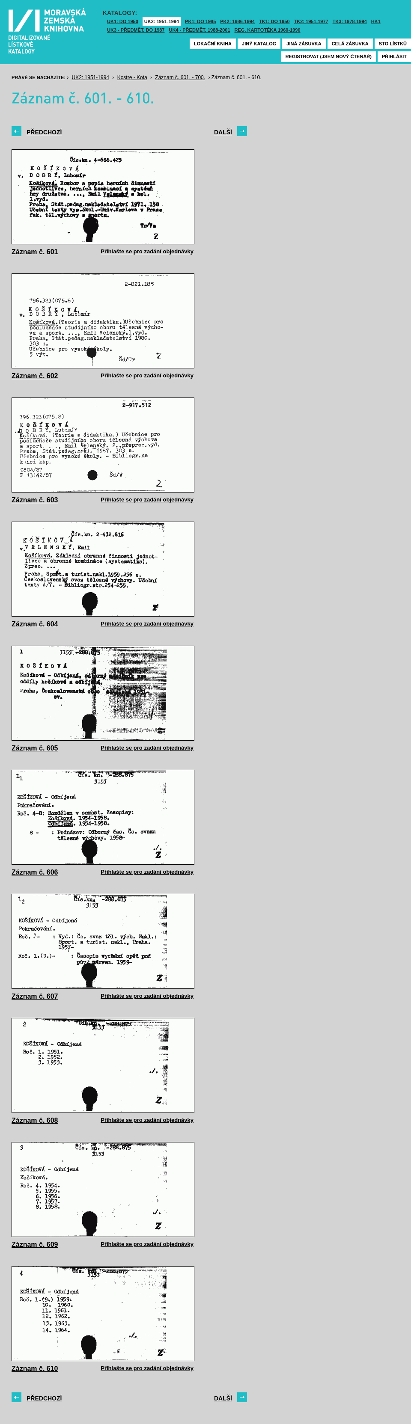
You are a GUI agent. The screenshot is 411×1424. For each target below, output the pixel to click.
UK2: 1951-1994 (161, 21)
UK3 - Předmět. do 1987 (135, 30)
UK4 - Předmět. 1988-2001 (199, 30)
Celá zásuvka (350, 43)
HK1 (376, 21)
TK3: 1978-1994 (350, 21)
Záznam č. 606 (35, 872)
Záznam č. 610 (35, 1368)
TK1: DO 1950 (274, 21)
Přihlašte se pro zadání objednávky (147, 251)
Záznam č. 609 (35, 1244)
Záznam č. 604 (35, 624)
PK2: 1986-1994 (237, 21)
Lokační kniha (213, 43)
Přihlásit (394, 56)
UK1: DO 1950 (122, 21)
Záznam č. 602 (35, 376)
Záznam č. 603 (35, 500)
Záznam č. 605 (35, 748)
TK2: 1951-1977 (311, 21)
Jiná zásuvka (303, 43)
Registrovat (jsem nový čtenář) (329, 56)
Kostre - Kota (132, 77)
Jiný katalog (259, 43)
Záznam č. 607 (35, 996)
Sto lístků (393, 43)
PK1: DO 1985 (200, 21)
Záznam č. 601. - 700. (180, 77)
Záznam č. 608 (35, 1120)
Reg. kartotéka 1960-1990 (268, 30)
